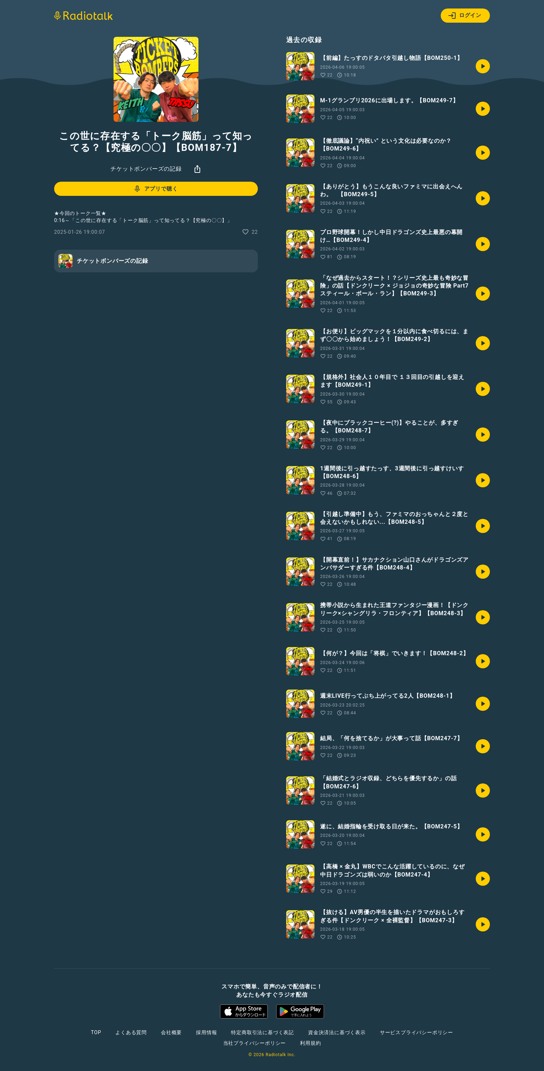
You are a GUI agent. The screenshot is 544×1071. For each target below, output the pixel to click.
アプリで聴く (155, 189)
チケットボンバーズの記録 (146, 168)
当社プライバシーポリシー (254, 1043)
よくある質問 (131, 1032)
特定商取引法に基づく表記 (262, 1032)
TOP (96, 1032)
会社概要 (171, 1032)
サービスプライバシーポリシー (416, 1032)
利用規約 (310, 1043)
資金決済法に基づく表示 (337, 1032)
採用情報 (206, 1032)
